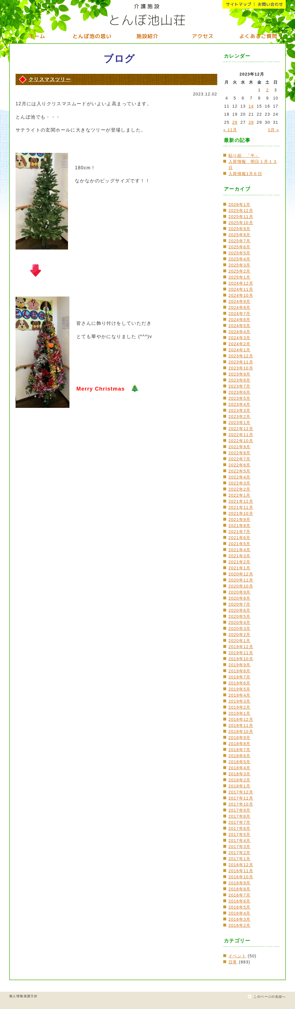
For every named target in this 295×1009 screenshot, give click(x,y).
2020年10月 (240, 586)
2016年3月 (239, 919)
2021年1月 (239, 568)
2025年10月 (240, 222)
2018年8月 (239, 743)
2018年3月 (239, 774)
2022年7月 (239, 459)
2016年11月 (240, 871)
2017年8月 (239, 816)
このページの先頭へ (270, 996)
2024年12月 (240, 283)
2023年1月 (239, 422)
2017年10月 (240, 804)
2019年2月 (239, 707)
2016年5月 (239, 907)
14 (251, 106)
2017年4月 (239, 840)
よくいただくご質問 (258, 36)
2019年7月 (239, 677)
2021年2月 (239, 562)
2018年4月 (239, 768)
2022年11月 (240, 434)
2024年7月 (239, 313)
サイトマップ (238, 4)
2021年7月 (239, 531)
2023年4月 (239, 404)
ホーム (37, 36)
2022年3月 (239, 483)
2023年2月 (239, 416)
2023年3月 (239, 410)
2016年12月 (240, 864)
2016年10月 (240, 877)
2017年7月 (239, 822)
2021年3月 (239, 556)
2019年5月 (239, 689)
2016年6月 (239, 901)
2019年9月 (239, 665)
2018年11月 (240, 725)
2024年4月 (239, 331)
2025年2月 (239, 271)
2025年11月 (240, 216)
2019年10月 (240, 659)
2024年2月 (239, 344)
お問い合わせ (270, 4)
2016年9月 (239, 883)
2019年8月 (239, 671)
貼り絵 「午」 (244, 155)
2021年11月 (240, 507)
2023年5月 (239, 398)
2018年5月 (239, 761)
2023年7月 (239, 386)
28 (251, 122)
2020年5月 (239, 616)
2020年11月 (240, 580)
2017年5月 (239, 834)
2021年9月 (239, 519)
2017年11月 (240, 798)
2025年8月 (239, 234)
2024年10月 (240, 295)
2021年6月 (239, 537)
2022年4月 (239, 477)
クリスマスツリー (50, 79)
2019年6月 (239, 683)
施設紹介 (147, 36)
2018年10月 (240, 731)
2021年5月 (239, 543)
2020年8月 (239, 598)
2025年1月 (239, 277)
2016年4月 (239, 913)
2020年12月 (240, 574)
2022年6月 (239, 465)
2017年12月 (240, 792)
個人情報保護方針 (23, 996)
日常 (232, 962)
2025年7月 (239, 241)
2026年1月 (239, 204)
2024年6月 (239, 319)
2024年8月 (239, 307)
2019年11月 (240, 652)
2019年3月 (239, 701)
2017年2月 (239, 852)
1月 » (273, 129)
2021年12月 (240, 501)
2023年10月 (240, 368)
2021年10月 (240, 513)
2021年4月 (239, 549)
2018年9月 (239, 737)
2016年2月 (239, 925)
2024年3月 (239, 337)
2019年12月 (240, 646)
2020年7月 (239, 604)
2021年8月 (239, 525)
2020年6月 (239, 610)
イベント (237, 956)
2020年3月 (239, 628)
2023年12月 (240, 356)
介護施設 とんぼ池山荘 (147, 14)
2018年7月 (239, 749)
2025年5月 (239, 253)
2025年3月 (239, 265)
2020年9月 (239, 592)
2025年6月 (239, 247)
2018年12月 (240, 719)
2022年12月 (240, 428)
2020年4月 (239, 622)
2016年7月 (239, 895)
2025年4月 (239, 259)
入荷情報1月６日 (245, 173)
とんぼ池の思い (92, 36)
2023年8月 (239, 380)
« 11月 (230, 129)
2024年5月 (239, 325)
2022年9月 (239, 447)
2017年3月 (239, 846)
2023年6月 (239, 392)
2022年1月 (239, 495)
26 (234, 122)
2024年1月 (239, 350)
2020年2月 (239, 634)
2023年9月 (239, 374)
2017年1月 (239, 858)
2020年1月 (239, 640)
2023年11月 (240, 362)
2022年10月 (240, 440)
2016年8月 (239, 889)
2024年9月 (239, 301)
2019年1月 (239, 713)
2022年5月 (239, 471)
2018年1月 (239, 786)
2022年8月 (239, 453)
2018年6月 (239, 755)
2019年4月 (239, 695)
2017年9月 (239, 810)
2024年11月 (240, 289)
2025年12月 (240, 210)
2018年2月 (239, 780)
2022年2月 (239, 489)
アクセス (202, 36)
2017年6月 (239, 828)
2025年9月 (239, 228)
